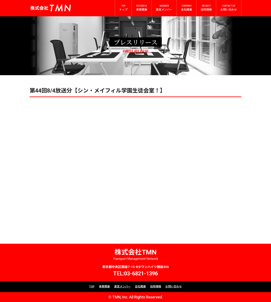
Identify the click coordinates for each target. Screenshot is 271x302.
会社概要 (140, 286)
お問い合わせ (173, 286)
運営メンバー (122, 286)
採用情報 (155, 286)
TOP (92, 286)
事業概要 (104, 286)
